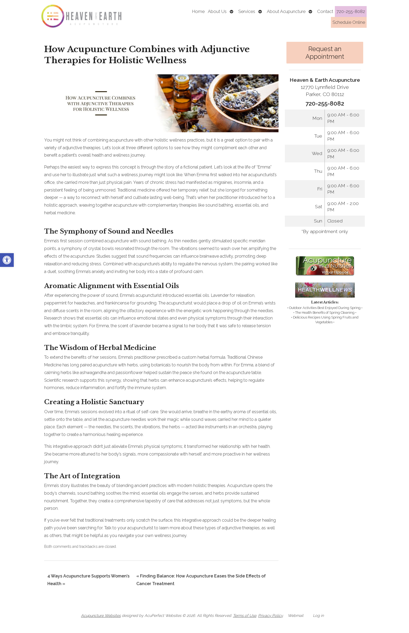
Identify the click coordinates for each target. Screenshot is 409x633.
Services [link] (246, 11)
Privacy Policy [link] (270, 615)
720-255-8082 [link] (350, 11)
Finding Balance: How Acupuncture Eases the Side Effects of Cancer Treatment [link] (201, 579)
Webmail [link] (295, 615)
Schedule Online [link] (348, 22)
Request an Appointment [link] (324, 52)
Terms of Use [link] (244, 615)
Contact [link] (325, 11)
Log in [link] (318, 615)
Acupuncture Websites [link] (101, 615)
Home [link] (198, 11)
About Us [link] (217, 11)
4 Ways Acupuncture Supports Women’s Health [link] (88, 579)
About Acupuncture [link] (286, 11)
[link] (7, 260)
